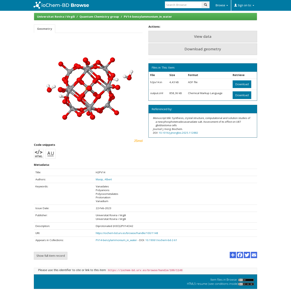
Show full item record (50, 256)
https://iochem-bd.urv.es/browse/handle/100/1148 (127, 233)
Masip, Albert (104, 179)
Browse (221, 5)
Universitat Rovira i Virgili (56, 16)
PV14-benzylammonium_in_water (148, 16)
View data (202, 36)
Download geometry (202, 49)
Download (242, 84)
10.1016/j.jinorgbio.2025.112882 (178, 132)
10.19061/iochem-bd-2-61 (161, 240)
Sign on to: (244, 5)
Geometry (44, 29)
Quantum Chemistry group (99, 16)
